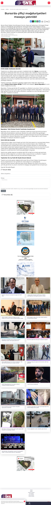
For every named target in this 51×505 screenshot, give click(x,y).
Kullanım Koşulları (31, 492)
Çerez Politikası (31, 494)
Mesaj (2, 178)
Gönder (3, 190)
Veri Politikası (31, 493)
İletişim (31, 491)
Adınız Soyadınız (5, 173)
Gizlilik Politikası (31, 496)
